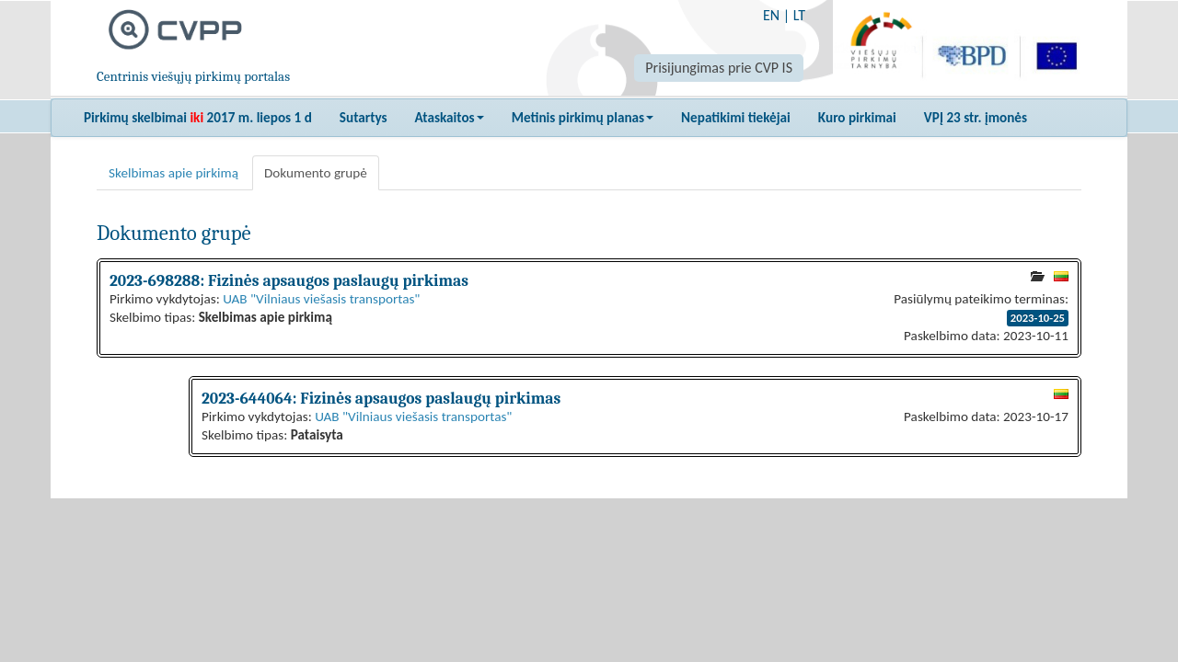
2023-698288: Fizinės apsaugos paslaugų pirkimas (289, 280)
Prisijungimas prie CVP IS (718, 67)
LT (799, 15)
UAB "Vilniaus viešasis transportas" (321, 299)
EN (771, 15)
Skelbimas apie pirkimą (173, 173)
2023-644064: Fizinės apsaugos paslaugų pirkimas (381, 398)
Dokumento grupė (315, 173)
